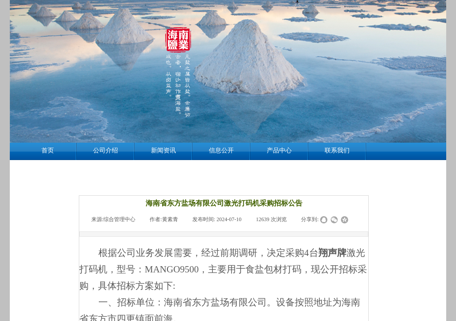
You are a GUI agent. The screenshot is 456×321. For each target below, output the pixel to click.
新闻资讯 (163, 150)
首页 (47, 150)
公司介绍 (105, 150)
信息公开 (221, 150)
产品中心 (279, 150)
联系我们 (337, 150)
